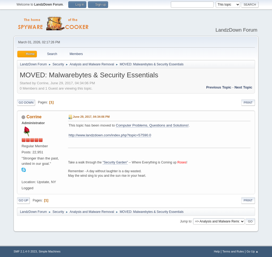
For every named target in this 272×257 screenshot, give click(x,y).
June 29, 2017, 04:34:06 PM (91, 116)
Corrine (34, 117)
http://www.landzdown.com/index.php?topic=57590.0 (110, 135)
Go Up (23, 200)
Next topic (243, 87)
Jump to (186, 221)
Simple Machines (50, 251)
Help (217, 251)
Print (248, 102)
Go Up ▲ (252, 251)
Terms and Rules (233, 251)
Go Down (26, 102)
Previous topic (218, 87)
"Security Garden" (115, 162)
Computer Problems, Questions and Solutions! (152, 125)
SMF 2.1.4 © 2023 (25, 251)
